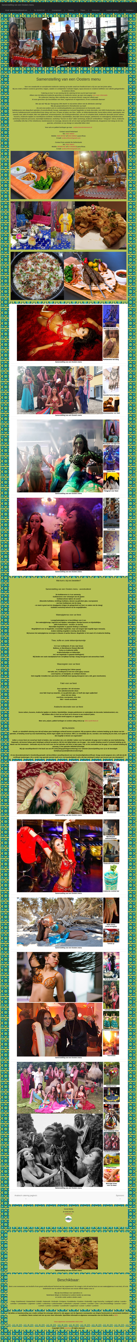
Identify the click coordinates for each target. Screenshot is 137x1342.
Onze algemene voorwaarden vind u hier (68, 1322)
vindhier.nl (68, 1214)
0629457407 (61, 146)
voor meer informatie (99, 95)
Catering (71, 10)
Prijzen (82, 10)
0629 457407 (61, 136)
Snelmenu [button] (130, 10)
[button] (26, 1197)
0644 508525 (72, 136)
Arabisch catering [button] (112, 10)
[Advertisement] (68, 1336)
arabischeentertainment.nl (82, 127)
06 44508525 (72, 146)
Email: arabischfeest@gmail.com (16, 10)
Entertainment (56, 10)
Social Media (68, 1209)
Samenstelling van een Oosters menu (18, 5)
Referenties (96, 10)
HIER (116, 1315)
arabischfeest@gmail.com (71, 138)
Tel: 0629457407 (39, 10)
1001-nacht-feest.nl (91, 721)
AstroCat (67, 1328)
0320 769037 (70, 134)
